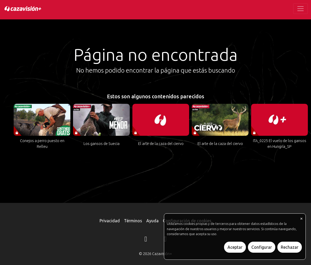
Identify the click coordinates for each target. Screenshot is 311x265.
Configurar (261, 247)
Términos (133, 220)
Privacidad (110, 220)
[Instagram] (146, 240)
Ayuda (152, 220)
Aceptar (234, 247)
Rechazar (289, 247)
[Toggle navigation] (300, 8)
